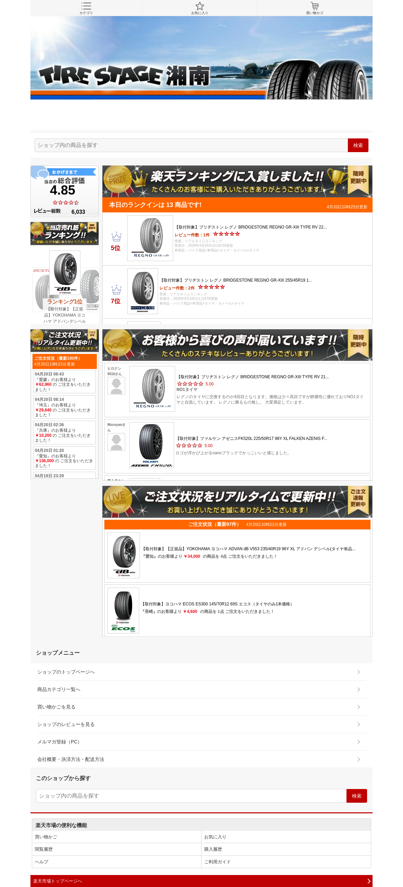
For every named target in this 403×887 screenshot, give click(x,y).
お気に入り (199, 8)
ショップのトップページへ (66, 672)
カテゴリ (86, 8)
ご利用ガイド (217, 861)
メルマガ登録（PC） (59, 741)
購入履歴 (213, 849)
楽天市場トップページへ (57, 881)
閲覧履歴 (44, 849)
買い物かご (46, 836)
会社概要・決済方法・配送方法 (70, 759)
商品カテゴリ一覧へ (58, 689)
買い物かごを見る (56, 707)
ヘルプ (41, 861)
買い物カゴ (314, 8)
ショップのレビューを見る (66, 724)
